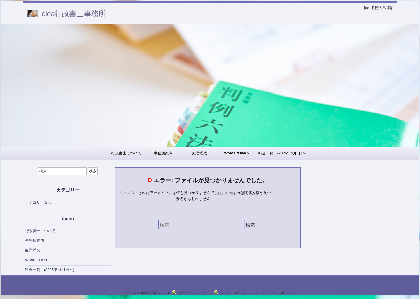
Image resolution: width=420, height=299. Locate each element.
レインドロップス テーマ (240, 293)
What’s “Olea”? (236, 153)
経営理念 (199, 153)
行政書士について (126, 153)
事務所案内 (163, 153)
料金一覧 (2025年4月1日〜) (282, 153)
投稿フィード (160, 293)
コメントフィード (199, 293)
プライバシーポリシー (278, 293)
